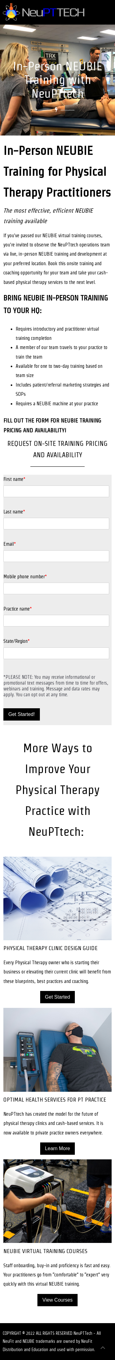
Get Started (57, 997)
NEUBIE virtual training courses (71, 235)
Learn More (57, 1148)
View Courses (57, 1300)
